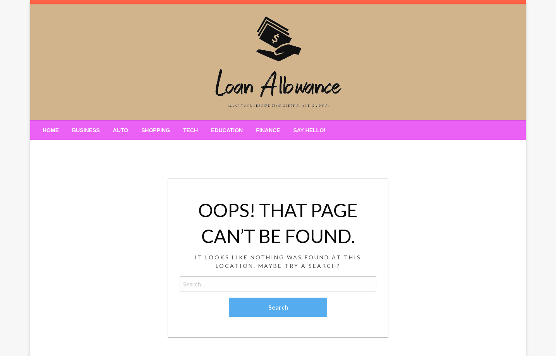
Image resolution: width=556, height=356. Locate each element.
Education (227, 130)
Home (51, 130)
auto (120, 130)
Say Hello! (309, 130)
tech (190, 130)
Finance (268, 130)
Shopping (155, 130)
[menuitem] (50, 130)
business (86, 130)
